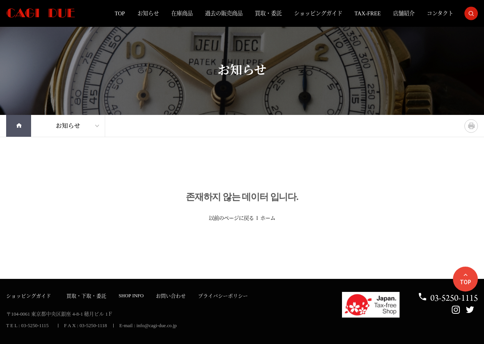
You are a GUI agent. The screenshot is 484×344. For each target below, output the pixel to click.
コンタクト (440, 13)
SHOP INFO (131, 295)
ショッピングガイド (318, 13)
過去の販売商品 (224, 13)
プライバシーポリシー (223, 296)
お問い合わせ (171, 296)
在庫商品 (182, 13)
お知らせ (148, 13)
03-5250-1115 (448, 298)
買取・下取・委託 (86, 296)
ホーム (267, 218)
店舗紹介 (404, 13)
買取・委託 (268, 13)
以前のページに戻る (231, 218)
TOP (120, 13)
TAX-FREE (368, 13)
